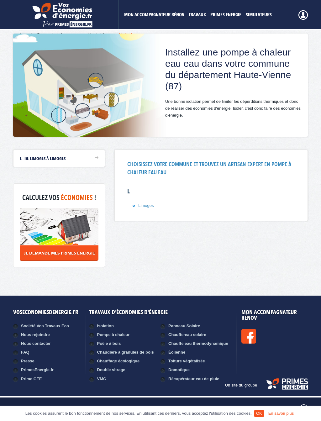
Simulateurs (259, 15)
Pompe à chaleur (113, 334)
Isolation (105, 326)
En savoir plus (281, 413)
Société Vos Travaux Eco (45, 326)
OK (259, 413)
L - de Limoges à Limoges (43, 159)
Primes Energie (225, 15)
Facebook (269, 336)
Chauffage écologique (118, 361)
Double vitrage (111, 369)
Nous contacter (36, 343)
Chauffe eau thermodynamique (198, 343)
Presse (27, 361)
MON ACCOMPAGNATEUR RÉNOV (154, 15)
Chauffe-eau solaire (187, 334)
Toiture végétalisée (186, 361)
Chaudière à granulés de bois (125, 352)
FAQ (25, 352)
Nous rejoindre (35, 334)
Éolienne (176, 352)
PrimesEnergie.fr (37, 369)
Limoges (146, 205)
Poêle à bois (109, 343)
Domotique (179, 369)
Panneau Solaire (184, 326)
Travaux (197, 15)
